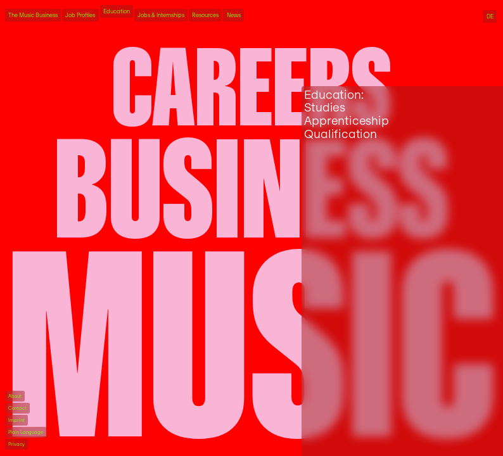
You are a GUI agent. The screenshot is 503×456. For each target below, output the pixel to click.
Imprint (16, 420)
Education (116, 11)
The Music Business (33, 15)
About (15, 396)
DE (490, 16)
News (234, 15)
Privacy (16, 444)
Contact (17, 408)
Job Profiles (80, 15)
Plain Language (25, 432)
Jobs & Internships (160, 15)
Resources (205, 15)
